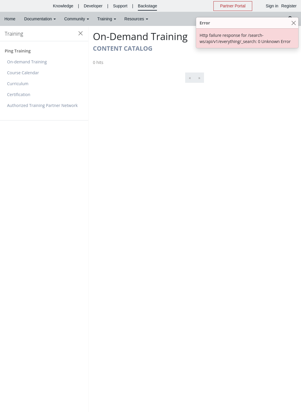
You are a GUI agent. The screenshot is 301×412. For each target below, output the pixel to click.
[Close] (293, 23)
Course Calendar (23, 72)
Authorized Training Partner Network (42, 105)
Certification (18, 94)
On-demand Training (27, 62)
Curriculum (18, 83)
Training (14, 33)
